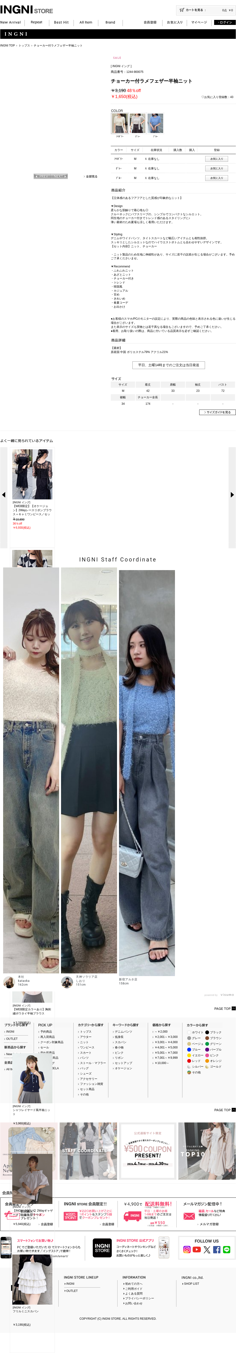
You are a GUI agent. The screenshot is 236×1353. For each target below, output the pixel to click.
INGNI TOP (7, 45)
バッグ (84, 1068)
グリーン (216, 1044)
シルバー (198, 1066)
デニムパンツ (123, 1031)
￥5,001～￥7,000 (166, 1052)
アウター (86, 1037)
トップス (24, 45)
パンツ (84, 1057)
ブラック (216, 1032)
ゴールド (216, 1066)
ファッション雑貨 (91, 1084)
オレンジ (216, 1061)
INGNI (70, 1283)
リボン (119, 1057)
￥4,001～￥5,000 (166, 1047)
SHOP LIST (191, 1283)
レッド (196, 1061)
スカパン (120, 1042)
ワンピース (87, 1047)
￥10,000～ (162, 1063)
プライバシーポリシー (139, 1298)
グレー (196, 1038)
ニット (84, 1042)
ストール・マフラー (93, 1063)
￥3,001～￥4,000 (166, 1042)
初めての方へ (134, 1283)
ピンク (119, 1052)
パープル (216, 1049)
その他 (84, 1094)
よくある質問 (134, 1293)
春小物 (119, 1047)
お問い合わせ (134, 1303)
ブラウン (216, 1038)
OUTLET (72, 1291)
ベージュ (198, 1044)
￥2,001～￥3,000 (166, 1037)
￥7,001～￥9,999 (166, 1057)
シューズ (86, 1073)
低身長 (119, 1037)
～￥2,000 (161, 1031)
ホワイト (198, 1032)
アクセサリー (88, 1079)
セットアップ (123, 1063)
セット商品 (87, 1089)
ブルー (196, 1049)
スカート (86, 1052)
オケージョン (123, 1068)
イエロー (198, 1055)
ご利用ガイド (134, 1288)
